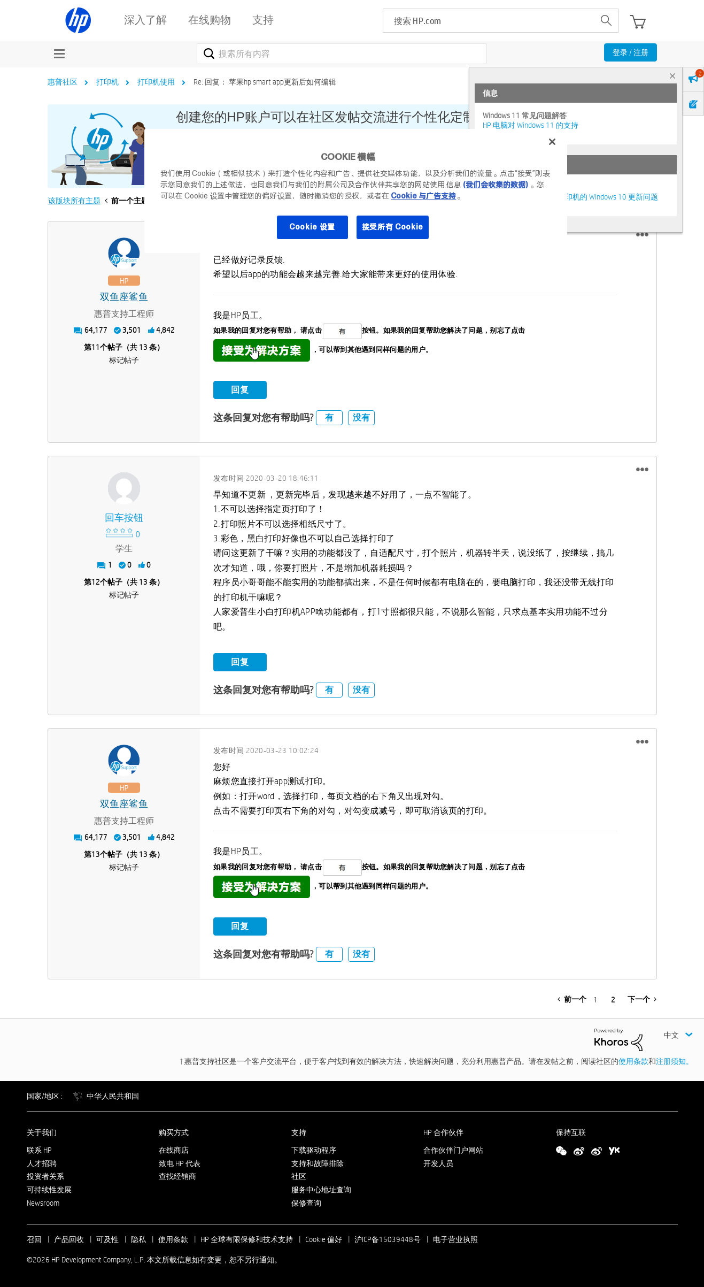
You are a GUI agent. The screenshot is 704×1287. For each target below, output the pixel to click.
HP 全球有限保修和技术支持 (246, 1239)
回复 (240, 389)
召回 (34, 1239)
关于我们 (42, 1132)
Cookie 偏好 (323, 1239)
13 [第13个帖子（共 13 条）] (95, 854)
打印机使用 (156, 82)
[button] (642, 234)
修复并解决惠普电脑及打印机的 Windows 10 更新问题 (570, 197)
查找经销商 (177, 1176)
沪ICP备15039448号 (387, 1239)
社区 (298, 1176)
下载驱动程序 (313, 1150)
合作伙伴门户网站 (453, 1150)
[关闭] (552, 142)
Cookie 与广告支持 (423, 196)
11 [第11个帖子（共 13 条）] (95, 347)
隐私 (138, 1239)
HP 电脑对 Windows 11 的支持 (530, 125)
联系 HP (39, 1150)
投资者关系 (45, 1176)
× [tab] (672, 76)
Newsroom (43, 1203)
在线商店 (174, 1150)
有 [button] (329, 417)
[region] (355, 191)
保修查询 (306, 1203)
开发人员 (438, 1163)
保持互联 (571, 1132)
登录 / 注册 (630, 52)
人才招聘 (42, 1163)
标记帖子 (124, 360)
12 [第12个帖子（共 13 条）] (95, 582)
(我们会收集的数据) (495, 184)
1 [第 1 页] (595, 1000)
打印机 (107, 82)
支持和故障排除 (317, 1163)
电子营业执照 (455, 1239)
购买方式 (174, 1132)
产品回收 (69, 1239)
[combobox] (342, 53)
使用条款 (633, 1061)
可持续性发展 (49, 1189)
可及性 (107, 1239)
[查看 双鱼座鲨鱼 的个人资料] (124, 297)
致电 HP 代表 (179, 1163)
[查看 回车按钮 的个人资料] (124, 518)
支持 (298, 1132)
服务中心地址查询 (321, 1189)
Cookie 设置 (312, 227)
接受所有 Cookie (393, 227)
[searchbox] (489, 20)
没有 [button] (361, 417)
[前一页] (572, 999)
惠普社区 (63, 82)
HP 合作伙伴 (443, 1132)
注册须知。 (674, 1061)
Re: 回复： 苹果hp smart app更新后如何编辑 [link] (265, 82)
